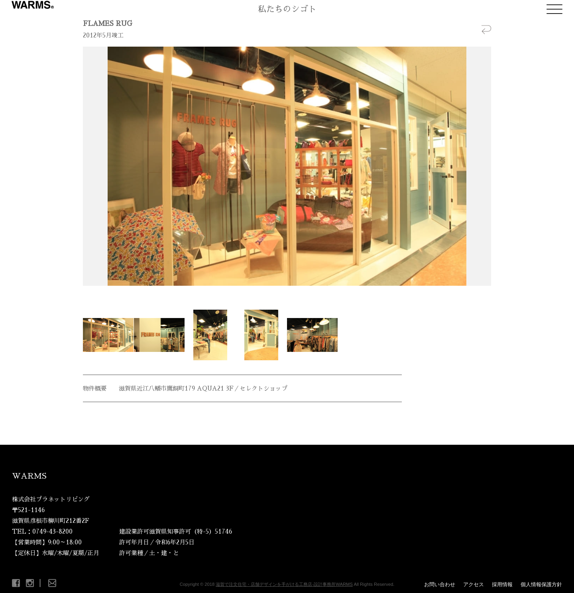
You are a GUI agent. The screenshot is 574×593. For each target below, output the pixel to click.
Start (284, 295)
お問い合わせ (439, 584)
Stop (290, 295)
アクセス (473, 584)
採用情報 (502, 584)
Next (480, 166)
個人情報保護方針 (541, 584)
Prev (93, 166)
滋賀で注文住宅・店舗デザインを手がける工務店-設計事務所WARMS (284, 584)
